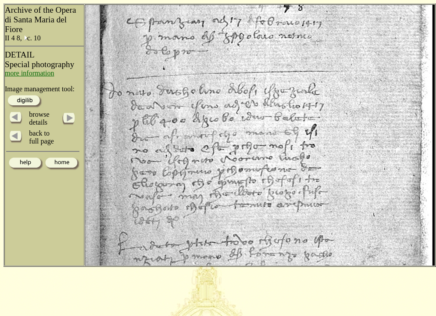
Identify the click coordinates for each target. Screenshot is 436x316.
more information (29, 73)
